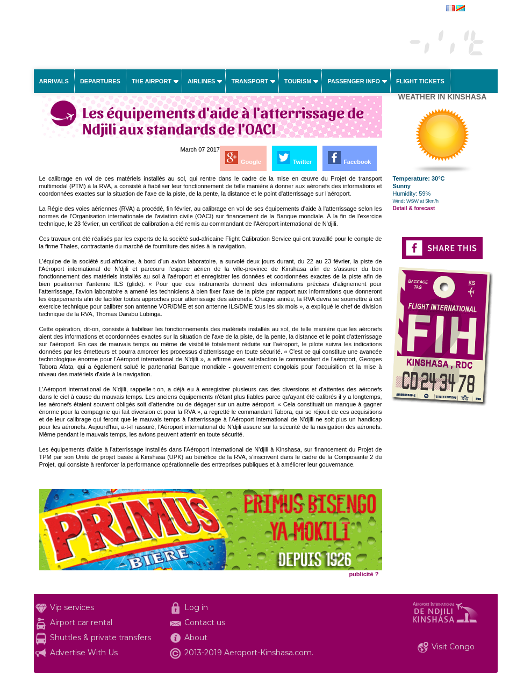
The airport (151, 81)
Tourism (298, 81)
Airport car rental (81, 622)
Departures (100, 81)
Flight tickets (420, 81)
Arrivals (54, 81)
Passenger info (353, 81)
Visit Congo (453, 646)
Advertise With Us (84, 652)
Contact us (204, 622)
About (195, 637)
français (478, 9)
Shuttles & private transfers (100, 637)
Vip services (72, 607)
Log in (196, 607)
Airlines (201, 81)
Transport (249, 81)
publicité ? (363, 574)
